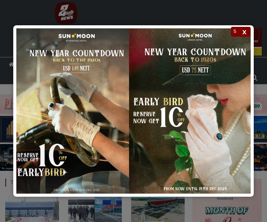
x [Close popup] (244, 31)
